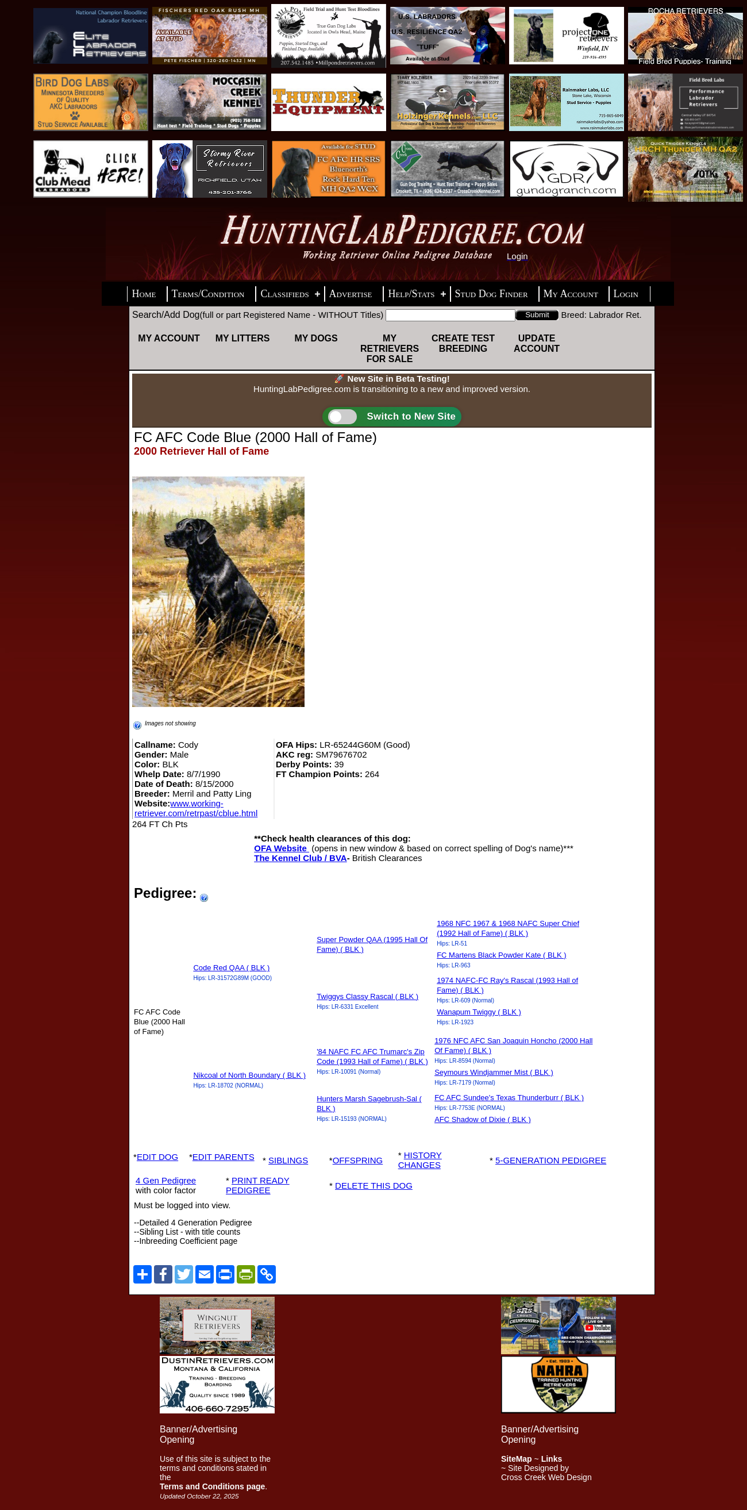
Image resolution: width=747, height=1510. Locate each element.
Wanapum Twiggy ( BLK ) (479, 1012)
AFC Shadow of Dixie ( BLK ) (482, 1119)
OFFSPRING (358, 1160)
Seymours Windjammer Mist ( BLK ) (493, 1072)
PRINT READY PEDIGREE (258, 1185)
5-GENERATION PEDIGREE (550, 1160)
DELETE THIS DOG (374, 1185)
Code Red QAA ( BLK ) (231, 967)
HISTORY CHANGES (420, 1160)
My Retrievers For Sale (389, 348)
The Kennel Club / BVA (300, 858)
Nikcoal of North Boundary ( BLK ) (249, 1075)
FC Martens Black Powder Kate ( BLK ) (501, 955)
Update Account (537, 343)
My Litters (242, 338)
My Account (169, 338)
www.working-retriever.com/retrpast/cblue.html (195, 808)
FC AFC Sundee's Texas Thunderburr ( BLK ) (509, 1097)
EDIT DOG (157, 1157)
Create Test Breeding (463, 343)
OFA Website (281, 848)
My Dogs (315, 338)
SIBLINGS (288, 1160)
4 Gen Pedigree (166, 1180)
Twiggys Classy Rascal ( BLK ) (367, 996)
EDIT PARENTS (223, 1157)
